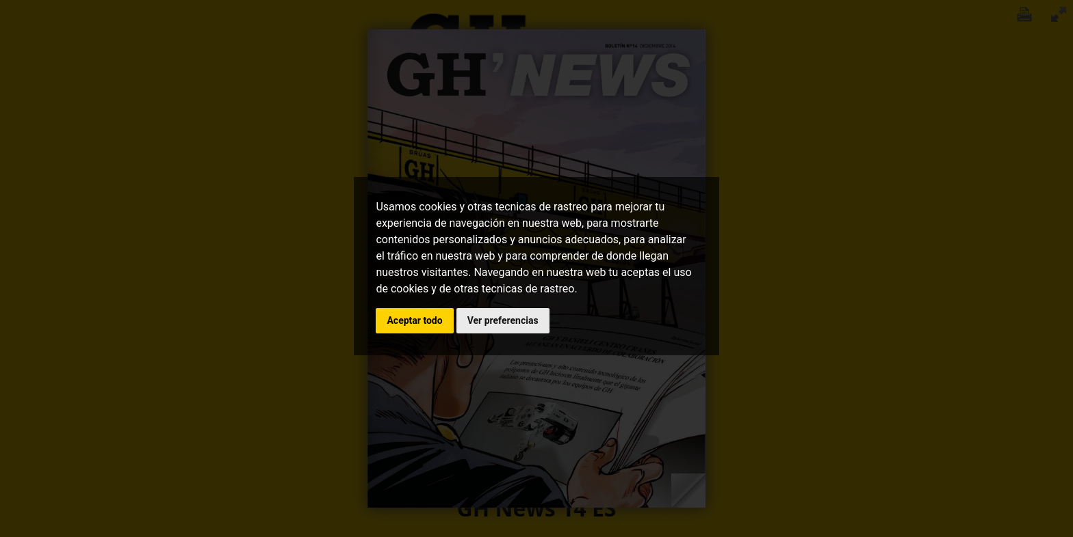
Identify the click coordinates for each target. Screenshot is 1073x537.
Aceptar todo (414, 320)
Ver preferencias (503, 320)
